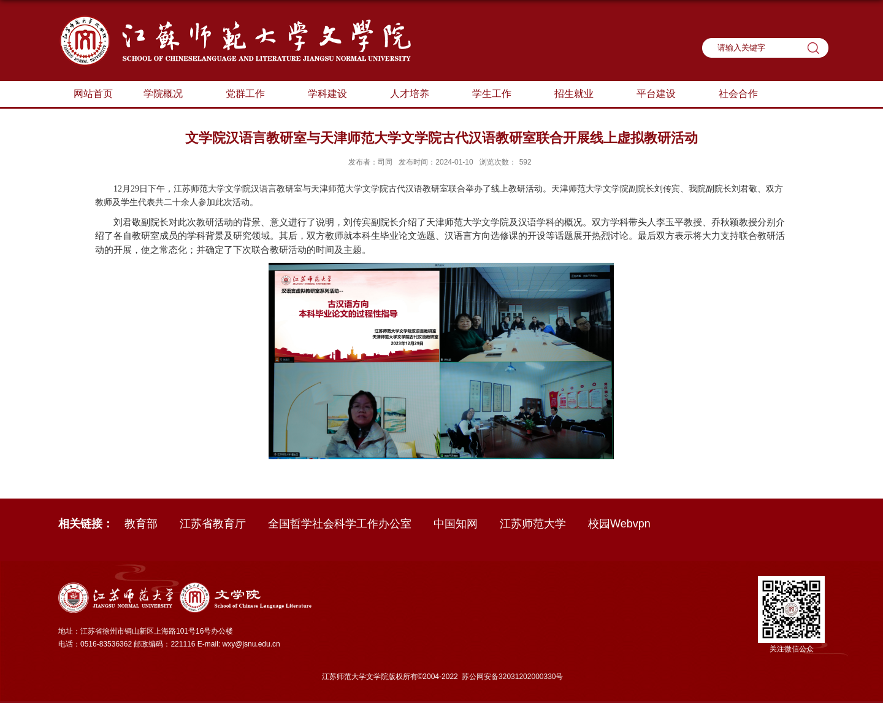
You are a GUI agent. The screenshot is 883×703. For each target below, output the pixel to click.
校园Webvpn (619, 524)
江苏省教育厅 (213, 524)
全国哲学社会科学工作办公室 (339, 524)
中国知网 (456, 524)
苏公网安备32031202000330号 (512, 676)
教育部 (141, 524)
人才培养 (416, 94)
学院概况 (169, 94)
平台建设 (662, 94)
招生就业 (580, 94)
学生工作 (498, 94)
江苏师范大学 (533, 524)
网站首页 (93, 93)
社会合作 (738, 93)
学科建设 (333, 94)
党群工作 (251, 94)
